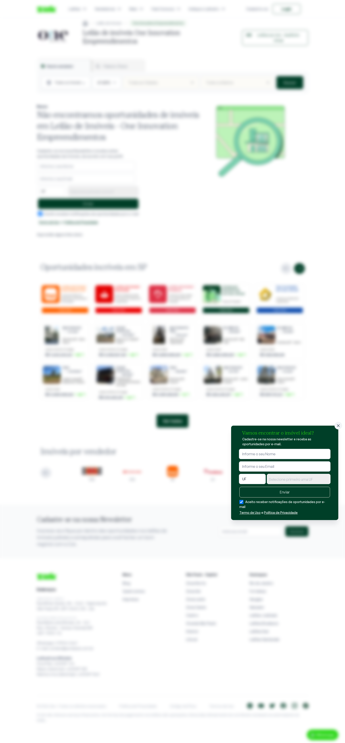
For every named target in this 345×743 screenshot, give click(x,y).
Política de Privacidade (281, 512)
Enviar (285, 492)
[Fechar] (338, 425)
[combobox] (298, 479)
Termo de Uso (250, 512)
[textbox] (298, 479)
